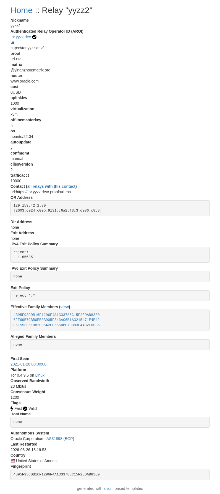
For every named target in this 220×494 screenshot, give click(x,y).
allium (108, 488)
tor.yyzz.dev (21, 37)
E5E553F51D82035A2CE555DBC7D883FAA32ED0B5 (57, 325)
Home (22, 10)
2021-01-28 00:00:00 (28, 364)
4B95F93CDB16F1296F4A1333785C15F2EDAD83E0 (57, 315)
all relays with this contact (51, 186)
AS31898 (54, 438)
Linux (39, 375)
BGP (69, 438)
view (65, 307)
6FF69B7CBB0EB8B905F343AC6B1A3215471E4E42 (57, 320)
